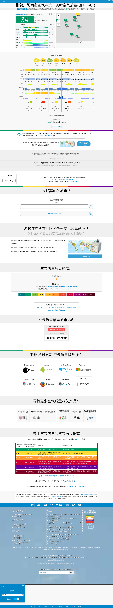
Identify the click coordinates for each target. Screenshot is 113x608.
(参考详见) (56, 529)
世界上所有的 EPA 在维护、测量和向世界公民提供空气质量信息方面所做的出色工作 (64, 584)
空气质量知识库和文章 (20, 593)
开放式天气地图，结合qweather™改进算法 (61, 596)
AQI (21, 14)
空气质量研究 (17, 589)
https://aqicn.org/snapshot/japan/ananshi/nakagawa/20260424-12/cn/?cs (56, 165)
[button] (77, 15)
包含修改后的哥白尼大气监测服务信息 (59, 601)
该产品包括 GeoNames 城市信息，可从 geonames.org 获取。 (64, 592)
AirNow (77, 508)
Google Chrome (29, 406)
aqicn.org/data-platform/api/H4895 (64, 179)
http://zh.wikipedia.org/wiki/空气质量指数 (59, 545)
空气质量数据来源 (19, 604)
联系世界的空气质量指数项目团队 (23, 583)
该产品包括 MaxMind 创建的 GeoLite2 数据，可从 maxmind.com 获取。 (62, 588)
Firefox (47, 406)
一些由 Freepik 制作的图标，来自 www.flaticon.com (64, 603)
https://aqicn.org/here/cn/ (56, 158)
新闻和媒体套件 (18, 585)
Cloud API (83, 405)
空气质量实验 (17, 595)
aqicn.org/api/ (74, 181)
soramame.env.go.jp (47, 135)
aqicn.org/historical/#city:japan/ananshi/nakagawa (62, 286)
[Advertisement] (56, 325)
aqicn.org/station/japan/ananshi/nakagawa (62, 289)
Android (47, 391)
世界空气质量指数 (86, 563)
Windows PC (83, 391)
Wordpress (65, 406)
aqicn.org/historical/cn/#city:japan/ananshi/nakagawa (56, 307)
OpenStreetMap (85, 42)
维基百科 (67, 550)
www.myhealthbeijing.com (76, 555)
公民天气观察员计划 (54, 598)
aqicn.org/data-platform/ (56, 310)
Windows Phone (65, 391)
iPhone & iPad (29, 391)
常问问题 (16, 600)
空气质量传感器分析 (19, 596)
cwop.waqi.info (67, 598)
